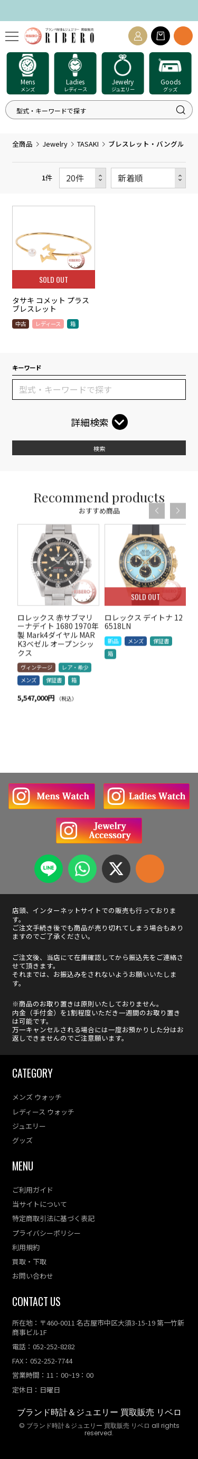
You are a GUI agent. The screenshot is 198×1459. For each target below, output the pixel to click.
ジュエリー (29, 1126)
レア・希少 (75, 684)
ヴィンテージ (36, 684)
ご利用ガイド (32, 1190)
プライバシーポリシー (46, 1233)
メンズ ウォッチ (37, 1097)
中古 (20, 324)
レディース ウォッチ (43, 1112)
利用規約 (26, 1247)
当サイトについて (39, 1204)
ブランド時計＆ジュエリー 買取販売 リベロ (99, 1412)
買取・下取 (29, 1261)
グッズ (22, 1140)
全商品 (22, 144)
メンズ (28, 696)
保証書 (54, 696)
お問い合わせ (32, 1276)
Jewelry (55, 144)
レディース (48, 324)
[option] (58, 636)
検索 (99, 448)
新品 (113, 657)
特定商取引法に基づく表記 (53, 1218)
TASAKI (88, 144)
